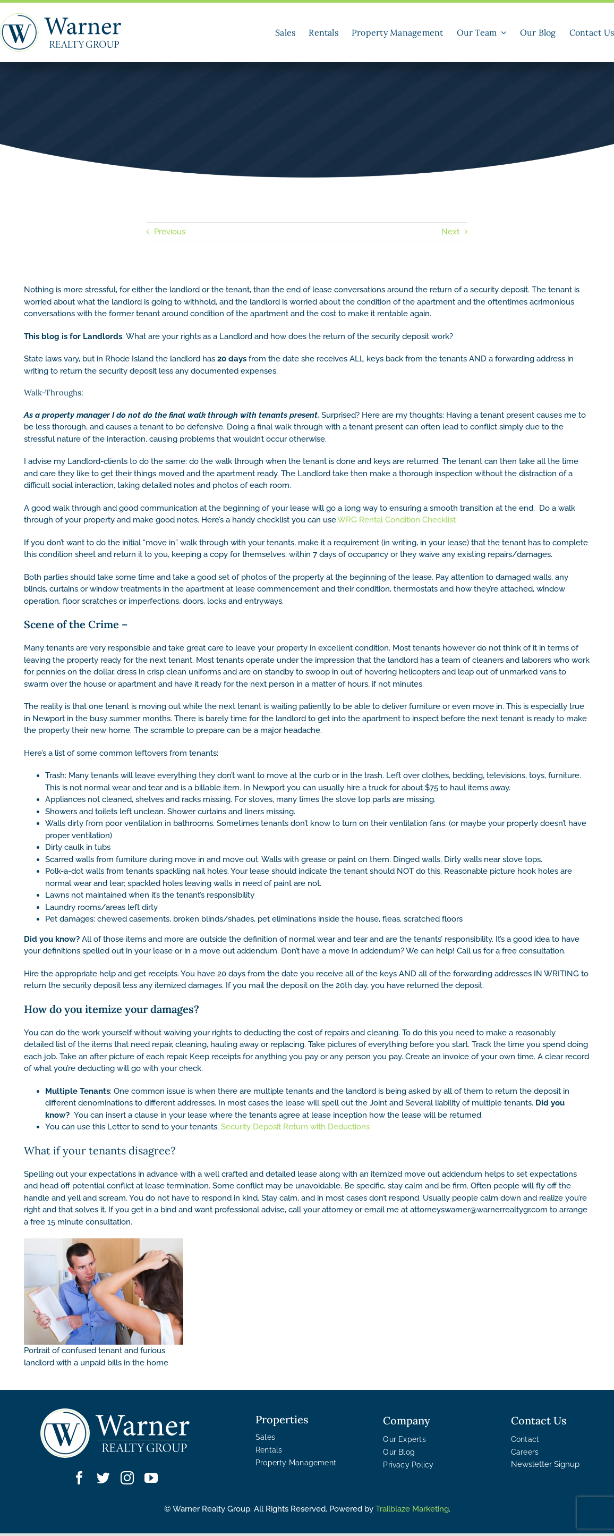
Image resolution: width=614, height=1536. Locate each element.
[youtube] (151, 1477)
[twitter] (103, 1477)
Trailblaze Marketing (412, 1509)
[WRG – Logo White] (115, 1433)
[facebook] (79, 1477)
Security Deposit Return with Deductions (295, 1127)
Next (450, 232)
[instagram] (127, 1477)
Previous (169, 232)
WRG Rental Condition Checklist (396, 520)
